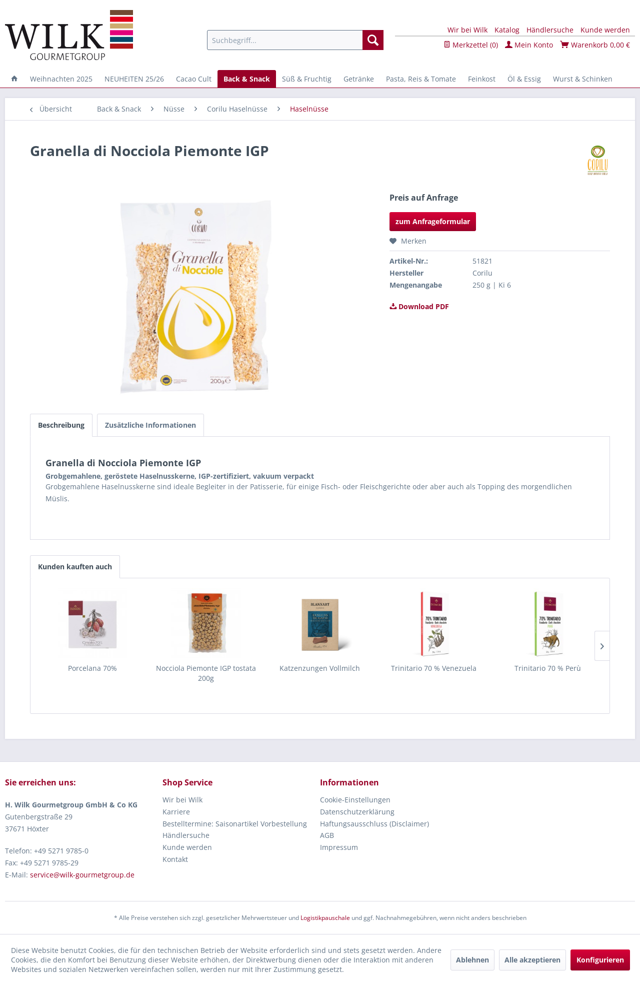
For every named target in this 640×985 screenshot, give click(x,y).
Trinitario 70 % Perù (547, 668)
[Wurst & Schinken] (582, 79)
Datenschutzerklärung (357, 811)
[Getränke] (359, 79)
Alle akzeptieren (532, 959)
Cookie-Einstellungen (355, 799)
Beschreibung (61, 425)
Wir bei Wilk (468, 30)
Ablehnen (472, 959)
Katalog (507, 30)
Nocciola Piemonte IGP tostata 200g (206, 673)
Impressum (339, 847)
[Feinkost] (482, 79)
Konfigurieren (600, 959)
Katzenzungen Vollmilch (320, 668)
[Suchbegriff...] (295, 40)
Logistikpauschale (325, 917)
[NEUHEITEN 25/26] (134, 79)
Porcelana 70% (92, 668)
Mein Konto (529, 45)
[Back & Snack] (247, 79)
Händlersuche (550, 30)
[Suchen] (373, 40)
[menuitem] (295, 40)
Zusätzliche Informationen (150, 425)
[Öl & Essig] (524, 79)
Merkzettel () (471, 45)
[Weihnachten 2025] (61, 79)
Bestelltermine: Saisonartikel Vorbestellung (234, 823)
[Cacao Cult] (194, 79)
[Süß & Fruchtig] (307, 79)
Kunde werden (605, 30)
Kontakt (175, 859)
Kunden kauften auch (75, 566)
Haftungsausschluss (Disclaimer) (374, 823)
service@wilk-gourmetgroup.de (82, 874)
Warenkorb (595, 45)
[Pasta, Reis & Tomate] (421, 79)
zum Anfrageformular (433, 221)
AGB (327, 835)
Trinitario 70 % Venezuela (433, 668)
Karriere (176, 811)
